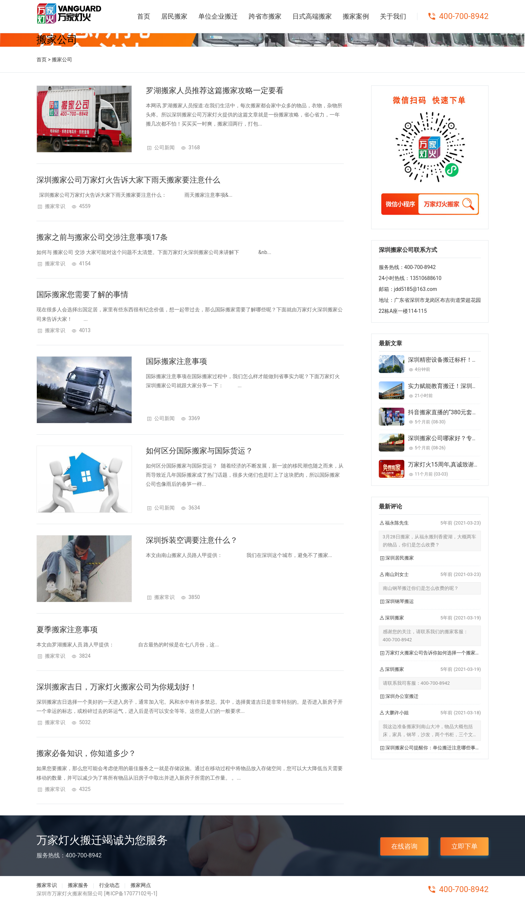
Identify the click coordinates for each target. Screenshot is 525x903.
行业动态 (109, 885)
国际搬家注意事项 (176, 361)
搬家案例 (356, 16)
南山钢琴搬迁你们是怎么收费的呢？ (421, 588)
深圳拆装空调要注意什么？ (192, 540)
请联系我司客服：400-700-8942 (416, 683)
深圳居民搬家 (399, 558)
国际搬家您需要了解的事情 (82, 294)
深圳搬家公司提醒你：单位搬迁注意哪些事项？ (435, 747)
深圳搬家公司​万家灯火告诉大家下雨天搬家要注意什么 (128, 180)
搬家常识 (55, 206)
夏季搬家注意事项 (67, 629)
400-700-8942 (464, 16)
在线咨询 (404, 846)
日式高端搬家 (312, 16)
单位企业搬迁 (218, 16)
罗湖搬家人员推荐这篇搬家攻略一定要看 (215, 90)
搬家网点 (141, 885)
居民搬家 (174, 16)
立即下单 (464, 846)
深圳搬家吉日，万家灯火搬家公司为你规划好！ (116, 687)
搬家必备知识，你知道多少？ (86, 753)
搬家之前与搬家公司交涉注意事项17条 (102, 237)
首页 (143, 16)
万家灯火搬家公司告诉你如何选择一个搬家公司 (435, 653)
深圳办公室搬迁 (402, 696)
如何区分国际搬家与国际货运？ (199, 450)
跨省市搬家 (265, 16)
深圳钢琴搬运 (399, 601)
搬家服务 (78, 885)
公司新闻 (164, 147)
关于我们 (393, 16)
